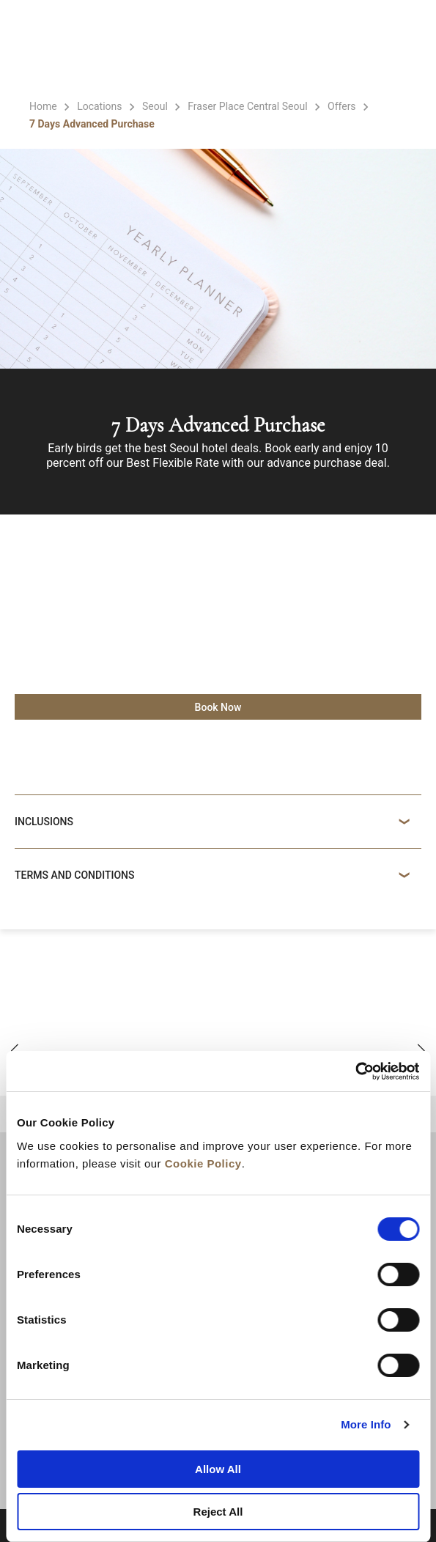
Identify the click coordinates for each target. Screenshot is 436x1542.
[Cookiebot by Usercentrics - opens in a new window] (355, 1071)
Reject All (218, 1511)
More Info (366, 1424)
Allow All (218, 1469)
